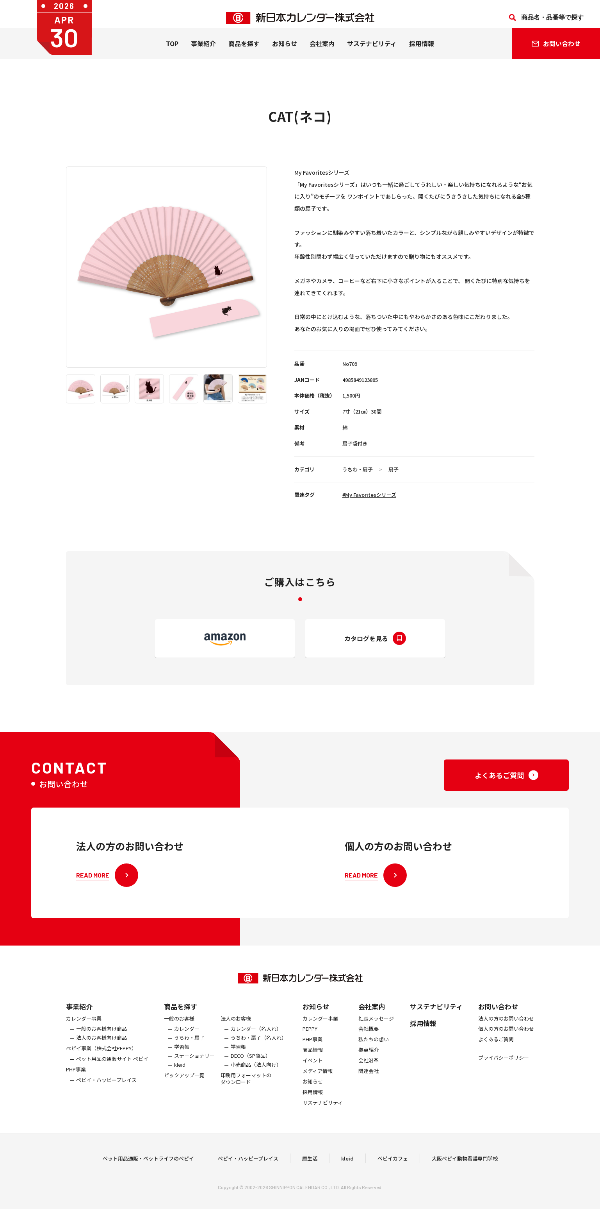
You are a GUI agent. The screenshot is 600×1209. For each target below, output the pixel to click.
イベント (313, 1074)
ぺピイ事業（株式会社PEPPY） (101, 1062)
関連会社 (368, 1085)
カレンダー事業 (83, 1032)
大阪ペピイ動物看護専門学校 (465, 1165)
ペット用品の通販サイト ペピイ (112, 1072)
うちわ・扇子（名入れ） (259, 1052)
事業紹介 (203, 51)
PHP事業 (76, 1083)
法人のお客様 (236, 1032)
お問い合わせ (498, 1020)
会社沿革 (368, 1074)
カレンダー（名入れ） (256, 1043)
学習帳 (181, 1060)
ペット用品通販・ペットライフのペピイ (148, 1165)
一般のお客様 (179, 1032)
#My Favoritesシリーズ (369, 494)
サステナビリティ (372, 51)
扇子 (393, 469)
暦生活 (309, 1165)
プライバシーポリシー (503, 1071)
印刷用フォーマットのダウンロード (246, 1092)
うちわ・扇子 (357, 469)
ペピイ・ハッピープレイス (106, 1094)
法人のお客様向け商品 (101, 1052)
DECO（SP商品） (251, 1069)
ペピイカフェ (392, 1165)
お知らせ (284, 51)
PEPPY (310, 1043)
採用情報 (421, 51)
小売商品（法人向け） (256, 1078)
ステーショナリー (194, 1069)
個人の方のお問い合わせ (506, 1043)
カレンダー (186, 1043)
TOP (172, 51)
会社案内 (322, 51)
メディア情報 (318, 1085)
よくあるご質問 (496, 1053)
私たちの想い (373, 1053)
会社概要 (368, 1043)
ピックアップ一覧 (184, 1089)
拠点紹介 (368, 1063)
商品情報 (313, 1063)
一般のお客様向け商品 (101, 1043)
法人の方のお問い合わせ (506, 1032)
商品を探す (180, 1020)
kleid (179, 1078)
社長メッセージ (376, 1032)
